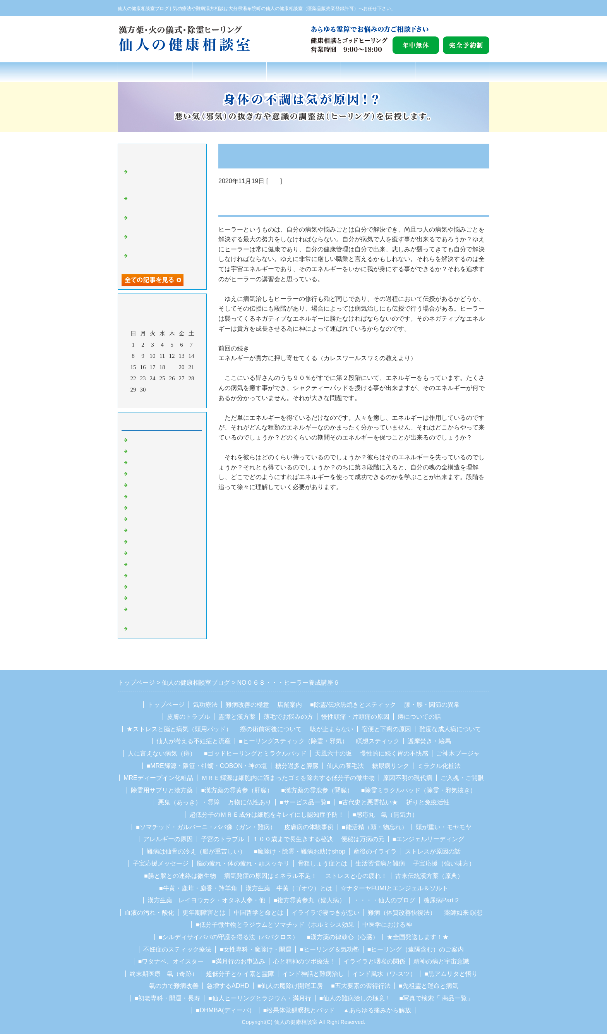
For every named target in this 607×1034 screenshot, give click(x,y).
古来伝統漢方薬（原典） (429, 876)
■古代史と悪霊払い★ (368, 802)
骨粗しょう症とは (322, 863)
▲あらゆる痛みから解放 (377, 1010)
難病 (135, 474)
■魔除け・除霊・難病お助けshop (299, 851)
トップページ (155, 72)
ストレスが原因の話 (433, 851)
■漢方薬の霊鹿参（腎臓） (317, 790)
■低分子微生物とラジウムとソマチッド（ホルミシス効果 (274, 924)
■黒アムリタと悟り (451, 973)
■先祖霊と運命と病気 (428, 985)
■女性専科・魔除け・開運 (255, 949)
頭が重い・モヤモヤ (444, 827)
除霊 (135, 496)
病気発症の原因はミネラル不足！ (270, 876)
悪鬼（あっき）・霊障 (189, 802)
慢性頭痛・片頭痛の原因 (355, 716)
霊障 (135, 485)
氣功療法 (229, 72)
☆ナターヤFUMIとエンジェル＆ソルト (394, 888)
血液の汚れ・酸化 (149, 912)
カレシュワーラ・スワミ (161, 564)
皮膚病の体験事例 (309, 827)
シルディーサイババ (155, 553)
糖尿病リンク (390, 766)
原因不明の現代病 (407, 778)
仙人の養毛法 (345, 766)
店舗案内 (378, 72)
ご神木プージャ (458, 753)
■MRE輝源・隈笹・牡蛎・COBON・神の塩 (207, 766)
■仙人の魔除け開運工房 (290, 985)
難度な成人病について (450, 729)
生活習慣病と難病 (380, 863)
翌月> (177, 400)
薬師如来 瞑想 (463, 912)
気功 (274, 181)
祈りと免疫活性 (427, 802)
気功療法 (205, 704)
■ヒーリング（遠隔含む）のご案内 (415, 949)
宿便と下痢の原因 (386, 729)
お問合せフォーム (452, 72)
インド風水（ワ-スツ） (384, 973)
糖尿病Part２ (442, 900)
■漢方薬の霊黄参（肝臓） (237, 790)
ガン (135, 451)
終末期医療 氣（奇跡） (164, 973)
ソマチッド (143, 587)
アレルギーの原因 (168, 839)
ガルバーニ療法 (149, 598)
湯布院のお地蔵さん (155, 530)
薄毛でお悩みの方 (288, 716)
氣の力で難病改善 (174, 985)
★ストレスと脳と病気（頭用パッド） (179, 729)
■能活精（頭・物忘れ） (375, 827)
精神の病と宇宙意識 (441, 961)
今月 (162, 400)
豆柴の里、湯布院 (152, 575)
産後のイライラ (375, 851)
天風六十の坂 (333, 753)
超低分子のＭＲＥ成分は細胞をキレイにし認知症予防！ (266, 814)
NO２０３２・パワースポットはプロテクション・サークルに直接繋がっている (164, 179)
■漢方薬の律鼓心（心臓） (343, 937)
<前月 (147, 400)
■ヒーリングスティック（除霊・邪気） (293, 741)
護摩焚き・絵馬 (429, 741)
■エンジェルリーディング (429, 839)
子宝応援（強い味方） (444, 863)
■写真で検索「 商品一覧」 (436, 998)
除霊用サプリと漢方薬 (162, 790)
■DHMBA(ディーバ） (225, 1010)
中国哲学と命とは (258, 912)
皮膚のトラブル (188, 716)
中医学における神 (387, 924)
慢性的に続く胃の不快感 (394, 753)
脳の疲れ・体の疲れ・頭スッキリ (243, 863)
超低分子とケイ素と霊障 (240, 973)
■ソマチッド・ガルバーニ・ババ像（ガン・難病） (206, 827)
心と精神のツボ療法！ (304, 961)
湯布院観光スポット (155, 541)
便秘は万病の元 (362, 839)
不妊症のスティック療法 (177, 949)
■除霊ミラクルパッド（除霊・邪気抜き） (419, 790)
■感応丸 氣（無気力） (385, 814)
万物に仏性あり (249, 802)
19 (172, 367)
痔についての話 (419, 716)
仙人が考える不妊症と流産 (193, 741)
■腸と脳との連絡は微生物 (180, 876)
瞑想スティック (378, 741)
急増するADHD (228, 985)
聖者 (135, 519)
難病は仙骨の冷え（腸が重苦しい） (196, 851)
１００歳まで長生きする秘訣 (292, 839)
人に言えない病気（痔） (162, 753)
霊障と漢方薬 (236, 716)
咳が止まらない (331, 729)
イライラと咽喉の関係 (374, 961)
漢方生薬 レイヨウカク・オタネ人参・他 (206, 900)
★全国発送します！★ (418, 937)
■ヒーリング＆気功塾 (329, 949)
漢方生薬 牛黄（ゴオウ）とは (288, 888)
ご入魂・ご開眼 (462, 778)
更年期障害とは (204, 912)
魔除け (138, 508)
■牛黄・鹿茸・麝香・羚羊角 (198, 888)
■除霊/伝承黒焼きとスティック (353, 704)
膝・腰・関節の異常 (432, 704)
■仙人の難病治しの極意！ (355, 998)
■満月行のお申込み (239, 961)
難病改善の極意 (304, 72)
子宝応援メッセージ (161, 863)
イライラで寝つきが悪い (325, 912)
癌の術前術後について (271, 729)
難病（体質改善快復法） (402, 912)
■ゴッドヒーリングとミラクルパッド (255, 753)
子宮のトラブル (222, 839)
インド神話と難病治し (313, 973)
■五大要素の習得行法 (361, 985)
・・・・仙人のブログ (384, 900)
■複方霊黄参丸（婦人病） (309, 900)
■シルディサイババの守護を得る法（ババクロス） (229, 937)
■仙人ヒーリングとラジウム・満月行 (259, 998)
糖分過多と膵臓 (297, 766)
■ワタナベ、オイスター (171, 961)
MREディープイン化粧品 (158, 778)
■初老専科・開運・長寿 (167, 998)
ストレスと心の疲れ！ (356, 876)
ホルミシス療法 (149, 628)
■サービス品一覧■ (304, 802)
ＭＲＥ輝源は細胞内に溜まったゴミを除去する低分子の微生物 (288, 778)
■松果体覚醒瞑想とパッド (299, 1010)
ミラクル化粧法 (439, 766)
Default (138, 440)
